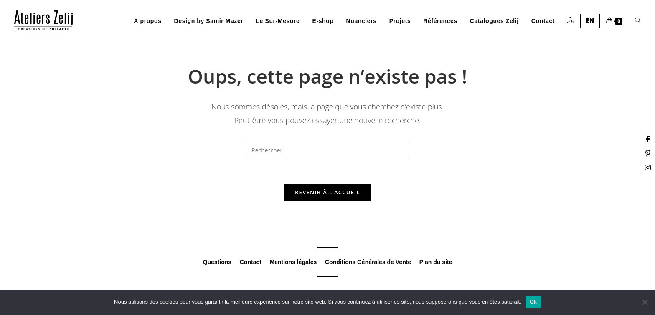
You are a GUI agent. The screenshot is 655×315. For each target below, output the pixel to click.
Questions (217, 262)
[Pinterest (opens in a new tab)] (648, 153)
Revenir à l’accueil (327, 192)
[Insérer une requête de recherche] (327, 150)
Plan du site (435, 262)
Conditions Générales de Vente (368, 262)
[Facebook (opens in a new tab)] (648, 139)
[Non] (644, 302)
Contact (250, 262)
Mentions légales (293, 262)
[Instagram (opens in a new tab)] (648, 167)
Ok (533, 302)
